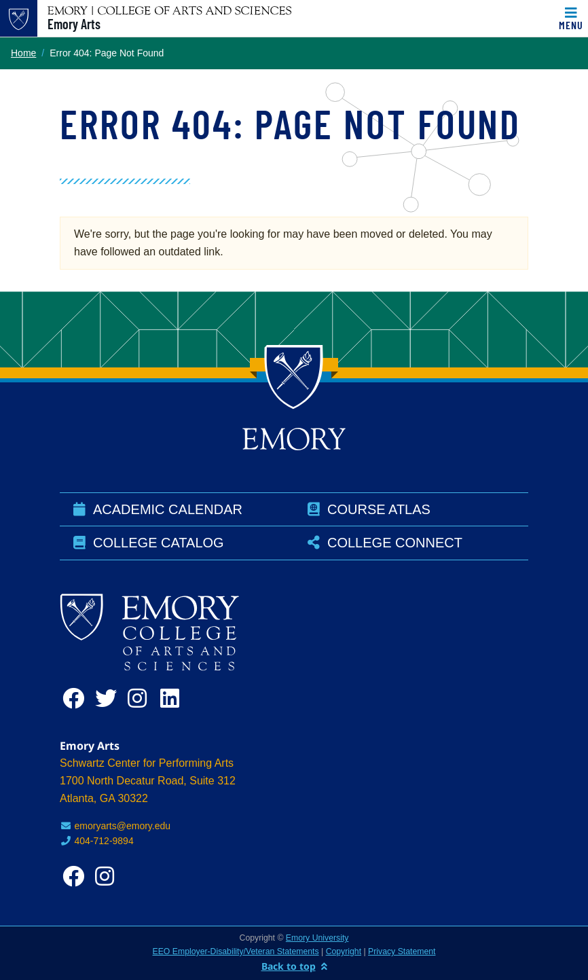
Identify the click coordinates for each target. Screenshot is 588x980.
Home (23, 53)
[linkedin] (174, 698)
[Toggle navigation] (571, 18)
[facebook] (76, 698)
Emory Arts (74, 24)
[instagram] (141, 698)
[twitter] (108, 698)
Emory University (317, 938)
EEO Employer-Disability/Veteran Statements (236, 951)
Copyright (343, 951)
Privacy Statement (401, 951)
